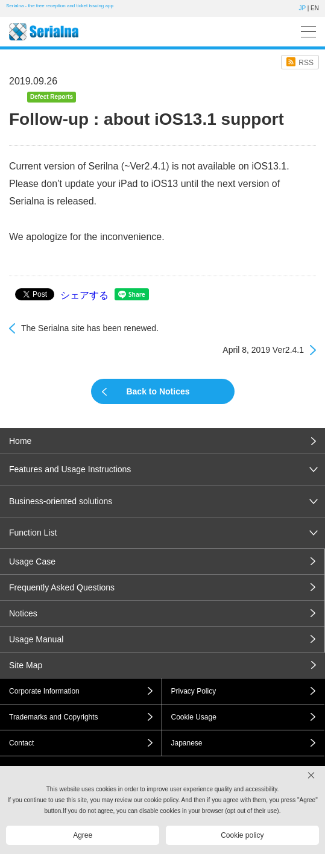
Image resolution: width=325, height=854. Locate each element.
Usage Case (32, 561)
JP (302, 8)
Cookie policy (242, 835)
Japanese (187, 743)
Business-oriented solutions (60, 501)
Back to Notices (157, 391)
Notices (23, 613)
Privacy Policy (193, 691)
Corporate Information (44, 691)
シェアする (84, 295)
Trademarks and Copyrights (53, 717)
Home (20, 441)
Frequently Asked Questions (62, 587)
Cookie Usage (193, 717)
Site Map (25, 665)
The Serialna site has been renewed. (90, 328)
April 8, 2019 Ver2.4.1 (263, 350)
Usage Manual (36, 639)
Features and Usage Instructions (70, 469)
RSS (306, 63)
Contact (21, 743)
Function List (33, 532)
